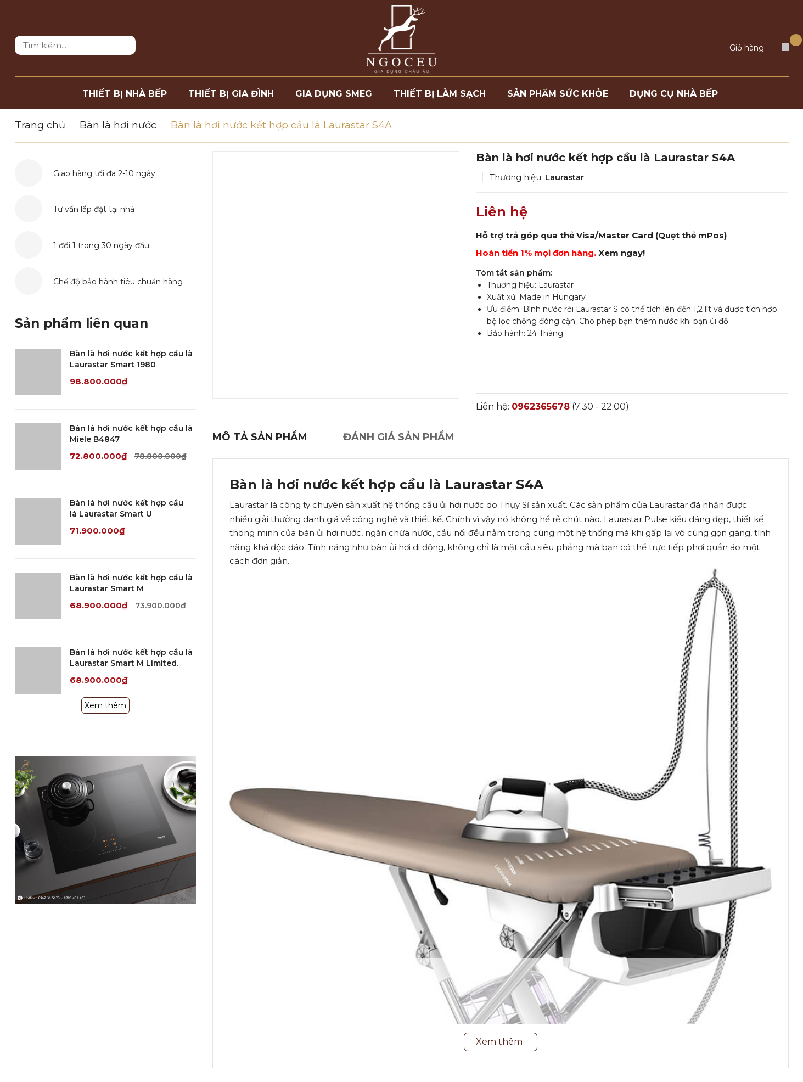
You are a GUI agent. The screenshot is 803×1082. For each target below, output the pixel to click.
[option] (336, 275)
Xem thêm (105, 705)
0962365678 (541, 406)
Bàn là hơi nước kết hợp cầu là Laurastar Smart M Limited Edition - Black (131, 663)
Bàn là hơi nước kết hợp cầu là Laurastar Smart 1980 (131, 359)
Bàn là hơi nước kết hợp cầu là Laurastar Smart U (126, 508)
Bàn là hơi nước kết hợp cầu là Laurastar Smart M (131, 583)
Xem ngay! (621, 253)
